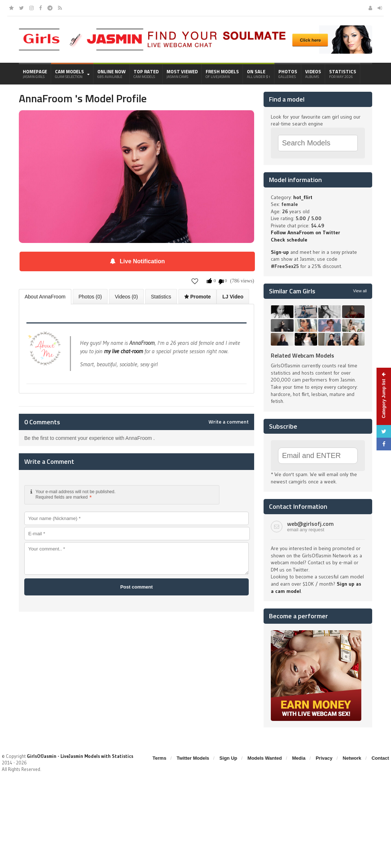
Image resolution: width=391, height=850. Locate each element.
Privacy (324, 758)
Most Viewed (182, 73)
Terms (159, 758)
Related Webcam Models (302, 355)
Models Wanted (265, 758)
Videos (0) (126, 297)
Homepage (35, 73)
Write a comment (229, 421)
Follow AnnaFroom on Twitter (305, 232)
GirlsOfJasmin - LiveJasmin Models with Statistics (80, 756)
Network (352, 758)
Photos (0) (90, 297)
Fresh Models (222, 73)
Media (299, 758)
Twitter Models (193, 758)
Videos (313, 73)
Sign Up (228, 758)
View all (360, 291)
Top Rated (146, 73)
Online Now (111, 73)
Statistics (342, 73)
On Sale (258, 73)
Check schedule (289, 239)
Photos (287, 73)
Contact (380, 758)
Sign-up (280, 252)
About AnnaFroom (45, 297)
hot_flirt (302, 197)
